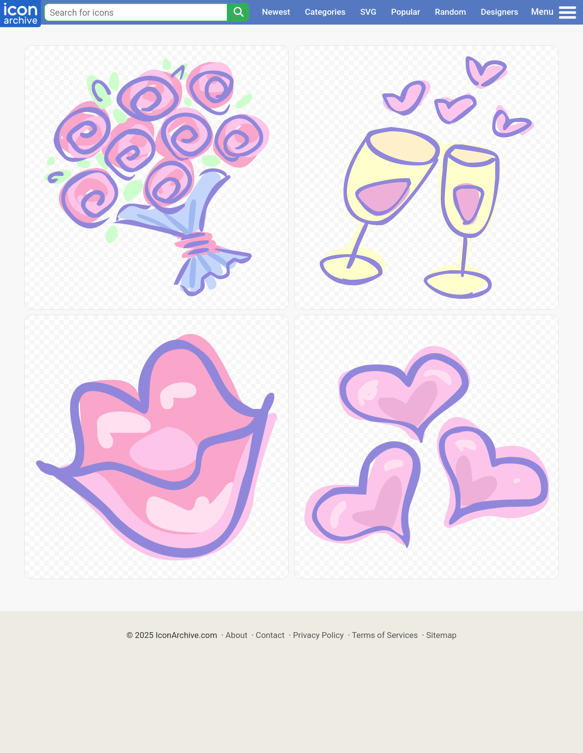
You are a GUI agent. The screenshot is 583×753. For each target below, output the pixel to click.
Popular (405, 12)
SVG (368, 12)
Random (450, 12)
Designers (499, 12)
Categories (325, 12)
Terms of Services (385, 635)
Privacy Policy (318, 635)
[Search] (238, 12)
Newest (276, 12)
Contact (270, 635)
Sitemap (441, 635)
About (236, 635)
